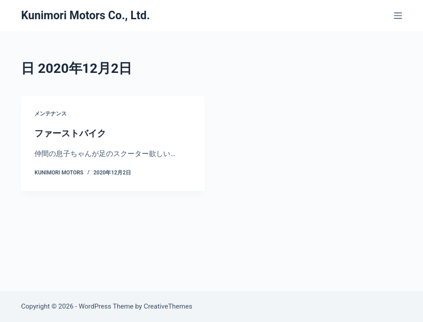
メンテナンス (50, 113)
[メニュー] (398, 16)
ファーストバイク (70, 133)
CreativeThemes (168, 306)
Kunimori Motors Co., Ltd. (85, 15)
